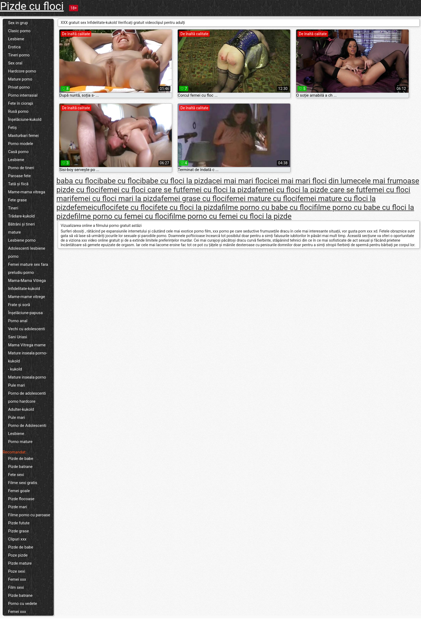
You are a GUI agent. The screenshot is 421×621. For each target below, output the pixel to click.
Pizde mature (20, 563)
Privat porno (19, 87)
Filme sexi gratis (22, 482)
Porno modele (20, 143)
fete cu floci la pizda (188, 207)
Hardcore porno (22, 71)
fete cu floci (135, 207)
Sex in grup (18, 22)
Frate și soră (19, 304)
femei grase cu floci (194, 198)
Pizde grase (18, 531)
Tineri (13, 208)
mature (14, 232)
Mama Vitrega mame (27, 345)
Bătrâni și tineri (21, 224)
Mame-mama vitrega (26, 192)
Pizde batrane (20, 466)
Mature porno (20, 79)
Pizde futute (19, 523)
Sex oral (15, 63)
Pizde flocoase (21, 498)
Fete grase (17, 200)
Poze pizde (18, 555)
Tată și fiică (18, 183)
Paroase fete (19, 175)
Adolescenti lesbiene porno (26, 252)
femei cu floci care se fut (141, 189)
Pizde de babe (20, 458)
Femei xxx (17, 579)
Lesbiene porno (22, 240)
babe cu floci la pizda (177, 180)
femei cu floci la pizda (219, 189)
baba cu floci (77, 180)
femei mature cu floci (262, 198)
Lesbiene (16, 39)
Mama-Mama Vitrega (27, 280)
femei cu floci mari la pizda (116, 198)
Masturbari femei (23, 135)
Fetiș (12, 127)
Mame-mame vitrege (26, 296)
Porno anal (17, 320)
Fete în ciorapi (20, 103)
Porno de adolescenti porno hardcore (27, 397)
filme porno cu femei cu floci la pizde (230, 216)
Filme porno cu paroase (29, 515)
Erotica (14, 47)
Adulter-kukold (21, 409)
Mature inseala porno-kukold (27, 357)
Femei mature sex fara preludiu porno (28, 268)
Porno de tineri (21, 167)
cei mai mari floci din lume (313, 180)
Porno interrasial (23, 95)
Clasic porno (19, 30)
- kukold (15, 369)
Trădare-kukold (21, 216)
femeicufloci (95, 207)
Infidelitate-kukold (24, 288)
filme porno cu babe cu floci (268, 207)
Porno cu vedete (22, 603)
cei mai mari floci (240, 180)
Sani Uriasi (17, 337)
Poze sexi (16, 571)
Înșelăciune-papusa (25, 312)
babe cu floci (120, 180)
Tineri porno (19, 55)
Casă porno (18, 151)
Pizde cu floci (32, 6)
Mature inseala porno (27, 377)
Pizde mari (17, 506)
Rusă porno (18, 111)
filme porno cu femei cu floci (121, 216)
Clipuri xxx (17, 539)
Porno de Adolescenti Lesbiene (27, 429)
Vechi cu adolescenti (26, 328)
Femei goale (19, 490)
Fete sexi (16, 474)
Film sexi (16, 587)
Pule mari (16, 385)
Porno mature (20, 441)
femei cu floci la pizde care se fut (310, 189)
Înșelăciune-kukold (24, 119)
